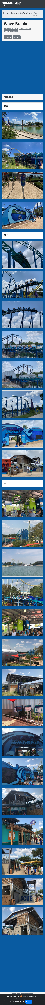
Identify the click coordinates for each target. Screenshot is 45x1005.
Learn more (19, 1002)
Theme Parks (15, 13)
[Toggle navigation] (40, 4)
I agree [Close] (28, 1002)
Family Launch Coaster (11, 31)
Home (5, 13)
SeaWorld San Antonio (28, 13)
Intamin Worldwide (24, 29)
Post (8, 37)
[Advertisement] (22, 66)
